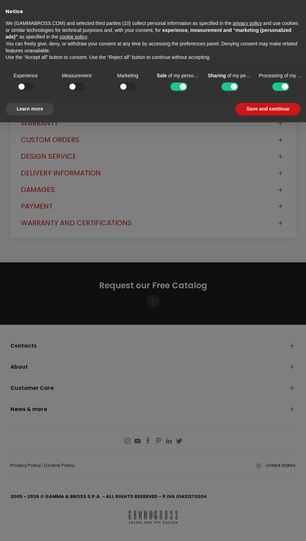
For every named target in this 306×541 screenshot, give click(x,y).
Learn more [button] (30, 109)
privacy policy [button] (247, 23)
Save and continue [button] (267, 109)
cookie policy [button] (73, 37)
